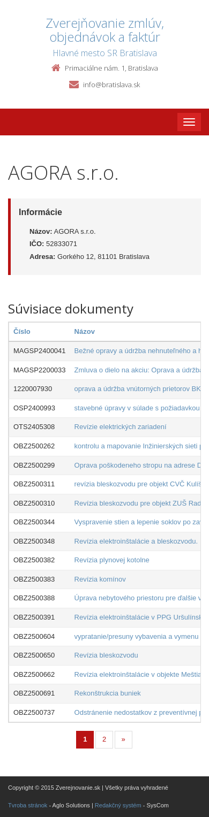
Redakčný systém (118, 805)
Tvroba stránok (27, 805)
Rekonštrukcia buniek (107, 693)
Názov (84, 331)
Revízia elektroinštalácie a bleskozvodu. (136, 541)
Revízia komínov (100, 579)
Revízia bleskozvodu (106, 655)
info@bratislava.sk (111, 84)
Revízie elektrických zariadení (120, 427)
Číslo (22, 331)
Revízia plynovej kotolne (112, 560)
